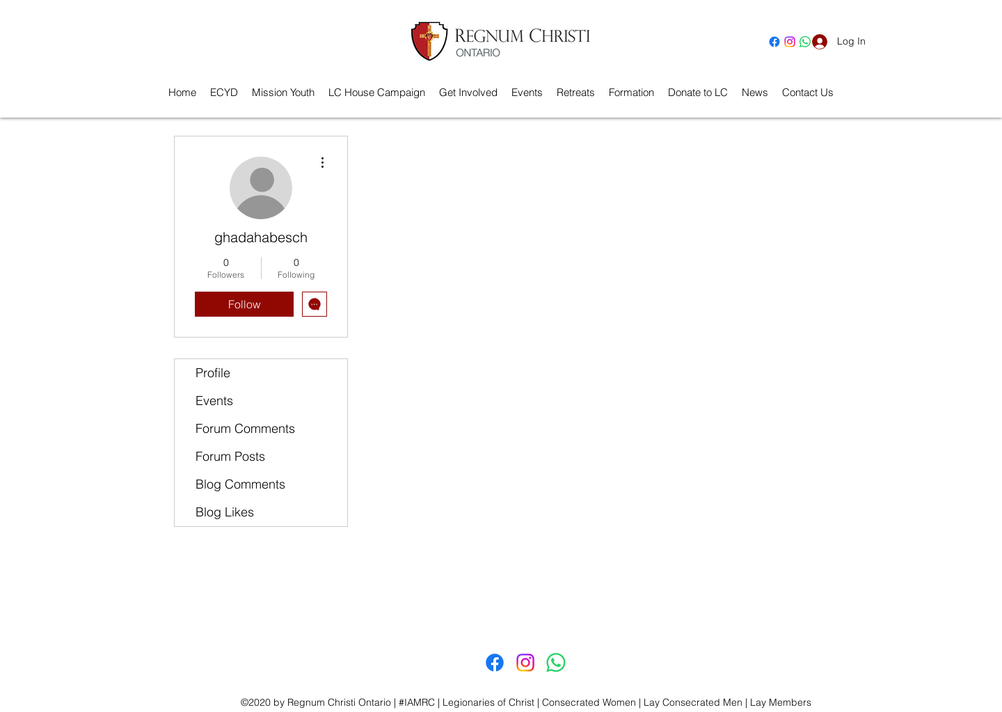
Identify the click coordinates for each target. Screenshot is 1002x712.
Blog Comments (240, 484)
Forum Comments (245, 428)
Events (214, 401)
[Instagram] (790, 42)
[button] (576, 92)
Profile (213, 373)
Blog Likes (225, 512)
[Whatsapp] (556, 662)
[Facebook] (774, 42)
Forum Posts (230, 456)
